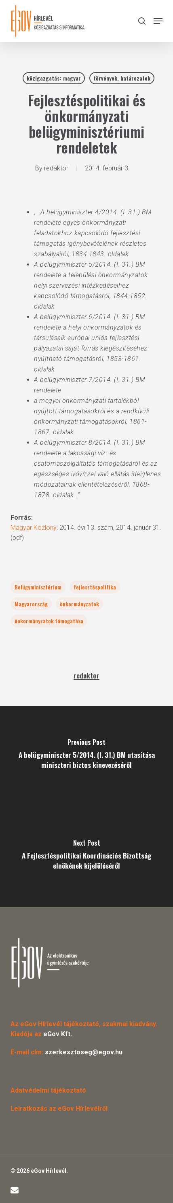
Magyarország (31, 603)
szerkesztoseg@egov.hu (83, 1052)
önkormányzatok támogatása (49, 620)
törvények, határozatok (121, 78)
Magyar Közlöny (34, 527)
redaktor (56, 168)
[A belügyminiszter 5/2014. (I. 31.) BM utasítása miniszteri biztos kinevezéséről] (86, 756)
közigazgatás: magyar (54, 78)
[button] (158, 21)
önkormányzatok (79, 603)
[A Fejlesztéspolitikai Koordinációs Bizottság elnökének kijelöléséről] (86, 857)
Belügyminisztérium (38, 587)
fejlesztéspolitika (95, 587)
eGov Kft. (57, 1034)
